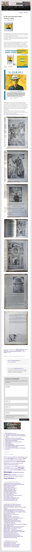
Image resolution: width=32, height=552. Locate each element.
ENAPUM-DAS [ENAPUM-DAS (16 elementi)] (6, 463)
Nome (8, 401)
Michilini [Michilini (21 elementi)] (15, 469)
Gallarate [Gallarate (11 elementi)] (21, 463)
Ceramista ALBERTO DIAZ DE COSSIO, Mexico (12, 483)
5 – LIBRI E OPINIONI (7, 443)
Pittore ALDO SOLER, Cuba (9, 494)
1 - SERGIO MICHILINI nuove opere (21, 349)
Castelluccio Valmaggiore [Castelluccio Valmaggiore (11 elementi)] (18, 458)
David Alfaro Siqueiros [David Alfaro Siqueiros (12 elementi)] (12, 461)
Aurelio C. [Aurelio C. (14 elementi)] (5, 458)
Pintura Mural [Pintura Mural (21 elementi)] (21, 472)
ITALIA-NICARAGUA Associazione (10, 543)
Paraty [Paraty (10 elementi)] (13, 472)
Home (5, 6)
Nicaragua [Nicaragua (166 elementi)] (8, 472)
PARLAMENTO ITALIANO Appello (10, 491)
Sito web (7, 412)
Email (8, 407)
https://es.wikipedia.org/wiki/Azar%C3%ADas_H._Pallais (13, 114)
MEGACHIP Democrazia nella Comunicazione (12, 544)
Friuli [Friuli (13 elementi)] (19, 463)
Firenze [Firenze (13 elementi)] (14, 463)
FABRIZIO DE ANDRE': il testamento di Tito (11, 516)
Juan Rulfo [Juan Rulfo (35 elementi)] (6, 468)
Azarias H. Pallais (19, 350)
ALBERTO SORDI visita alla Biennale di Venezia (12, 504)
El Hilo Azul (15, 351)
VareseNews (6, 9)
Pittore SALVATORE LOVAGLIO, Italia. (10, 500)
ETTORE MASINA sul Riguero (9, 486)
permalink (5, 352)
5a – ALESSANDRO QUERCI (9, 444)
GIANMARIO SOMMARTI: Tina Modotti (11, 519)
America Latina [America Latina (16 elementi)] (10, 457)
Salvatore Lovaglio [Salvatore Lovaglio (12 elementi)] (11, 476)
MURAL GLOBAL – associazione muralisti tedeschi (13, 530)
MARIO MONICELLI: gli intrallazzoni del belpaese (12, 527)
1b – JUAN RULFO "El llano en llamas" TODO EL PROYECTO (15, 435)
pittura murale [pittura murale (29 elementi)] (12, 474)
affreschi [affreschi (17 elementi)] (5, 457)
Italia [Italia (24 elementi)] (16, 466)
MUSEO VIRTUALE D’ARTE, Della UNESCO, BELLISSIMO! (14, 531)
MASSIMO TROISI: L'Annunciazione (10, 529)
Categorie (15, 6)
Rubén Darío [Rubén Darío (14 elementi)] (6, 476)
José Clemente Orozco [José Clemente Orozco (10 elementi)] (21, 466)
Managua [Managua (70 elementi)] (21, 468)
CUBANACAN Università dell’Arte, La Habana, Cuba (13, 509)
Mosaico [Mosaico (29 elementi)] (19, 469)
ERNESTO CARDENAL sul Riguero (10, 485)
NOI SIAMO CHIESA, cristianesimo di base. (11, 545)
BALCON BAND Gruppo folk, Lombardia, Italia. (12, 505)
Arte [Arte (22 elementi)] (14, 457)
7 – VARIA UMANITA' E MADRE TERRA (11, 446)
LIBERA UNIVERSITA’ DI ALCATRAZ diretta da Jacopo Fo (14, 526)
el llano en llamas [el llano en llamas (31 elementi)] (20, 461)
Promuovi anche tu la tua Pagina (8, 454)
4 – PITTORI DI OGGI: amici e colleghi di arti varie (13, 441)
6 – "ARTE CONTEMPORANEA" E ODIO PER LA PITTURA (14, 445)
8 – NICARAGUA (7, 449)
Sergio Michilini (10, 6)
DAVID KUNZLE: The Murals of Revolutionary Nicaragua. (14, 484)
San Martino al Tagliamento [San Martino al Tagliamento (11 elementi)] (19, 476)
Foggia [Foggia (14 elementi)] (17, 463)
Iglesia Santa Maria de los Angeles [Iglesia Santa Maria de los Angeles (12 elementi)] (9, 466)
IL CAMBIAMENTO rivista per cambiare (11, 541)
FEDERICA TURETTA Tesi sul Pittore (10, 488)
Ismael (9, 360)
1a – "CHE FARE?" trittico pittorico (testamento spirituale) (14, 434)
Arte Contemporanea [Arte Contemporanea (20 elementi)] (19, 457)
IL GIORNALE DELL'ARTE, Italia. (9, 522)
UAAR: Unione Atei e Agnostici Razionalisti (11, 546)
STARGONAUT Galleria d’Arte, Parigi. (10, 537)
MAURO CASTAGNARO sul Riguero (10, 490)
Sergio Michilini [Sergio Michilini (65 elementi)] (9, 478)
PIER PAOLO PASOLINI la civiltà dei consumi (12, 535)
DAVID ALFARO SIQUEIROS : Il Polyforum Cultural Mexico (14, 510)
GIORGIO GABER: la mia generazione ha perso (12, 520)
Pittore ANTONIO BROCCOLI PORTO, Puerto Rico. (13, 495)
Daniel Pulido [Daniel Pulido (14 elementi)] (6, 461)
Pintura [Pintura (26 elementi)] (16, 472)
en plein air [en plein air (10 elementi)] (11, 463)
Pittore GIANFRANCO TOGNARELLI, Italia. (11, 497)
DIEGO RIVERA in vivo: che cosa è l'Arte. (11, 514)
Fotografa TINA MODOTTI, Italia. (9, 489)
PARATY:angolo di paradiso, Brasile (10, 532)
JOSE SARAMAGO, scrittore (9, 525)
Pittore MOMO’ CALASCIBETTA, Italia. (10, 499)
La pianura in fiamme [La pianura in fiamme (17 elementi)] (14, 468)
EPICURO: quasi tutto (8, 515)
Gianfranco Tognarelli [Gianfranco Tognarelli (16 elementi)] (8, 464)
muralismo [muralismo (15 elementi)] (24, 469)
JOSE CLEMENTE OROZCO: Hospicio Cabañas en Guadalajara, (15, 524)
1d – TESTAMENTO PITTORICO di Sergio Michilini (13, 438)
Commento (8, 386)
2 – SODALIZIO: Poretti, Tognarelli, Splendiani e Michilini (14, 439)
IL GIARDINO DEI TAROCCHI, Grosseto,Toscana (12, 521)
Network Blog (12, 9)
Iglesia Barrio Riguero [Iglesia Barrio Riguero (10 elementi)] (15, 464)
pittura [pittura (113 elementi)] (6, 475)
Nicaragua (19, 351)
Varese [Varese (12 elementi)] (15, 478)
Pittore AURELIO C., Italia (8, 496)
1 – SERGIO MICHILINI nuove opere (10, 433)
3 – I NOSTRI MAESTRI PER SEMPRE (10, 440)
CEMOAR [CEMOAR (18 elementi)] (24, 458)
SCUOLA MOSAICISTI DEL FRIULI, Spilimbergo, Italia (13, 536)
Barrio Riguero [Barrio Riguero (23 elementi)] (11, 458)
